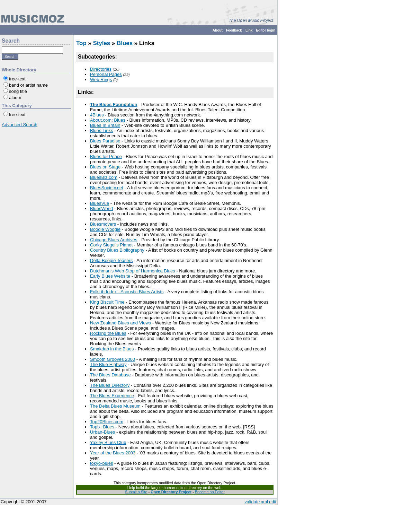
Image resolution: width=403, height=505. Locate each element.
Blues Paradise (105, 140)
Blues (125, 43)
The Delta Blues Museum (115, 406)
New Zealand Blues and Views (120, 322)
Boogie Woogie (105, 229)
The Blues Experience (112, 395)
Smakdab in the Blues (112, 348)
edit (272, 501)
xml (264, 501)
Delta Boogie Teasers (111, 260)
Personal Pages (106, 74)
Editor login (265, 30)
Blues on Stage (105, 166)
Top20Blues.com (106, 421)
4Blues (97, 114)
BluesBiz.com (103, 177)
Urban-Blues (102, 432)
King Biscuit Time (107, 302)
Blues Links (101, 130)
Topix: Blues (102, 426)
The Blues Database (110, 374)
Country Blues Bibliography (117, 250)
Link (249, 30)
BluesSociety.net (106, 187)
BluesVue (99, 203)
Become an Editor (210, 492)
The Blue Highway (108, 364)
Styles (101, 43)
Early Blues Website (110, 276)
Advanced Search (19, 124)
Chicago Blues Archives (113, 239)
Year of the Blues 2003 (112, 452)
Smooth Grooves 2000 (112, 359)
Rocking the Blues (108, 333)
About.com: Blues (107, 120)
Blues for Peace (106, 156)
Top (81, 43)
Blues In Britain (105, 125)
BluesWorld (101, 208)
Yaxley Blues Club (108, 442)
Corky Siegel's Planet (111, 244)
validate (252, 501)
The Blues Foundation (113, 104)
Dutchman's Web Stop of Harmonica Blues (132, 270)
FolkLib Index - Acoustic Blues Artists (126, 291)
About (218, 30)
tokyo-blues (101, 463)
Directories (100, 69)
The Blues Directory (109, 385)
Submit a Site (136, 492)
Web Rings (101, 79)
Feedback (234, 30)
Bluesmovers (103, 224)
